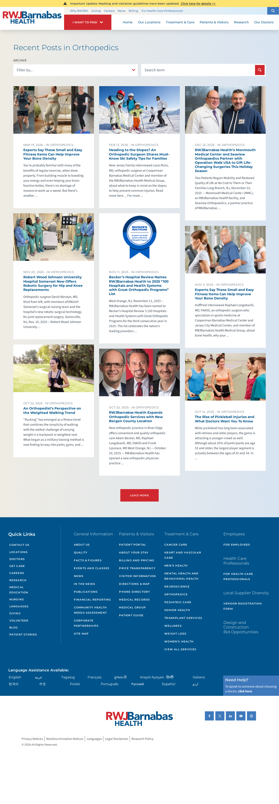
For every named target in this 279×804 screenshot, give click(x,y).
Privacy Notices (32, 738)
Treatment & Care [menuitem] (180, 22)
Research (18, 580)
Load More (139, 495)
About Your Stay (133, 552)
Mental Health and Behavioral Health (181, 576)
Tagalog (68, 677)
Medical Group (132, 607)
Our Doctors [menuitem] (264, 22)
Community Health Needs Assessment (90, 610)
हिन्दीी (170, 677)
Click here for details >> (198, 3)
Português (109, 684)
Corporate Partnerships (86, 623)
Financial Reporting (92, 599)
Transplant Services (183, 618)
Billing (133, 10)
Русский (137, 684)
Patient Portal (132, 544)
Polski (75, 684)
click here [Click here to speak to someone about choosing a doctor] (245, 691)
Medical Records (134, 599)
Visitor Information (137, 576)
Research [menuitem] (241, 22)
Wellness (173, 625)
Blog (13, 627)
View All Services (180, 649)
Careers (109, 10)
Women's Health (179, 641)
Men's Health (176, 565)
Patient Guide (131, 615)
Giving (96, 10)
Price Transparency (137, 568)
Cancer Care (175, 544)
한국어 (14, 684)
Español (168, 684)
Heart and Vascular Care (182, 555)
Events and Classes (92, 568)
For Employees (236, 544)
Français (95, 677)
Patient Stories (23, 634)
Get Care (17, 566)
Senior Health (177, 610)
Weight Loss (175, 633)
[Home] (32, 18)
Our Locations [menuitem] (149, 22)
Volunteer (19, 620)
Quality (80, 552)
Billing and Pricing (136, 560)
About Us (82, 544)
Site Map (81, 633)
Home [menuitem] (128, 22)
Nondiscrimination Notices (64, 738)
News (121, 10)
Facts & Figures (88, 560)
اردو (195, 684)
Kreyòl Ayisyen (152, 677)
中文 (42, 684)
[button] (273, 11)
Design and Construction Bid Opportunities (240, 627)
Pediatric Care (177, 602)
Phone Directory (134, 591)
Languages (19, 606)
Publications (86, 591)
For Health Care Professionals (162, 10)
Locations (18, 552)
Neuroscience (177, 586)
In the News (84, 584)
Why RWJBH (79, 10)
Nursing (16, 599)
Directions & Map (134, 584)
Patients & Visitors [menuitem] (214, 22)
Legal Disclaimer (116, 738)
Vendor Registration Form (242, 606)
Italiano (199, 677)
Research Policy (142, 738)
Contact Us (19, 544)
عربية (38, 677)
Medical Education (18, 590)
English (15, 677)
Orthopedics (176, 594)
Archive (20, 60)
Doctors (17, 559)
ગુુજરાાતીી (120, 677)
